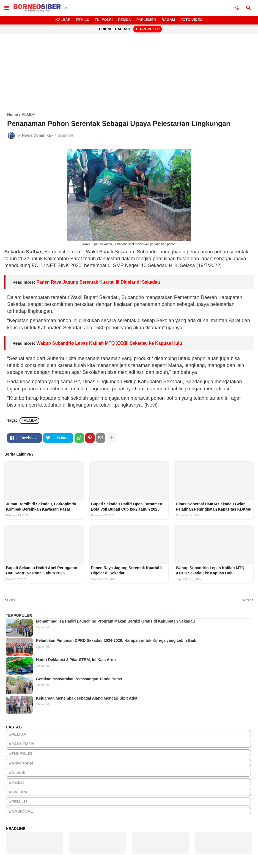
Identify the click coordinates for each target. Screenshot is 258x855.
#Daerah (17, 772)
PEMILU (82, 20)
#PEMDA (29, 420)
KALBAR (62, 20)
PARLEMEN (146, 20)
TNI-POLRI (104, 20)
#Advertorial (21, 763)
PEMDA (124, 20)
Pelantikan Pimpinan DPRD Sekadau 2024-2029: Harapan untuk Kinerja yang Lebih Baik (116, 640)
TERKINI (104, 29)
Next (247, 600)
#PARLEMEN (21, 743)
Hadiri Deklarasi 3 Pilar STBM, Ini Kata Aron (76, 659)
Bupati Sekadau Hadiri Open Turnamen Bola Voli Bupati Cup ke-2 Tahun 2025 (126, 506)
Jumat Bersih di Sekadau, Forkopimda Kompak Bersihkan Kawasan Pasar (41, 506)
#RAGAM (18, 792)
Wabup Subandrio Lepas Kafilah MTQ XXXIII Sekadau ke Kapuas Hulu (109, 343)
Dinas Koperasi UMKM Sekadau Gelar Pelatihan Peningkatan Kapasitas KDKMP (213, 506)
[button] (6, 8)
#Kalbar (16, 782)
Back (11, 600)
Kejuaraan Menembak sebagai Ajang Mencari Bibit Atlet (87, 698)
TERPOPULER (147, 29)
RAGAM (168, 20)
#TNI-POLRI (20, 753)
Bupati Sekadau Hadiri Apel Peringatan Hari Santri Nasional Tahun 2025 (41, 570)
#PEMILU (18, 801)
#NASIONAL (21, 811)
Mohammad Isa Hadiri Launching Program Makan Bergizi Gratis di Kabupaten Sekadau (115, 621)
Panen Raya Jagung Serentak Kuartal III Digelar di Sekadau (98, 282)
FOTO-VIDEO (191, 20)
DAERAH (122, 29)
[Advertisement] (129, 74)
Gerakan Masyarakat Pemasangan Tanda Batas (79, 679)
